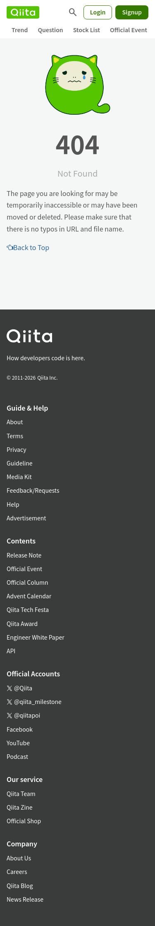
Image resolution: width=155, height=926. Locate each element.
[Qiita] (23, 12)
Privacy (16, 449)
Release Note (24, 555)
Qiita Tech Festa (28, 609)
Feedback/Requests (33, 490)
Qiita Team (21, 793)
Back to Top (28, 247)
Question (50, 30)
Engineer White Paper (35, 637)
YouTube (18, 743)
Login (98, 12)
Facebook (20, 729)
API (11, 651)
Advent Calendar (29, 596)
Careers (17, 871)
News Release (25, 899)
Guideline (20, 463)
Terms (15, 436)
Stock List (86, 30)
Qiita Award (22, 623)
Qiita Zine (20, 807)
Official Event (128, 30)
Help (13, 504)
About (15, 422)
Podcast (17, 756)
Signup (132, 12)
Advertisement (26, 518)
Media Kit (19, 476)
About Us (19, 858)
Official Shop (24, 821)
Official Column (27, 582)
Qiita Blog (20, 885)
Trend (20, 30)
